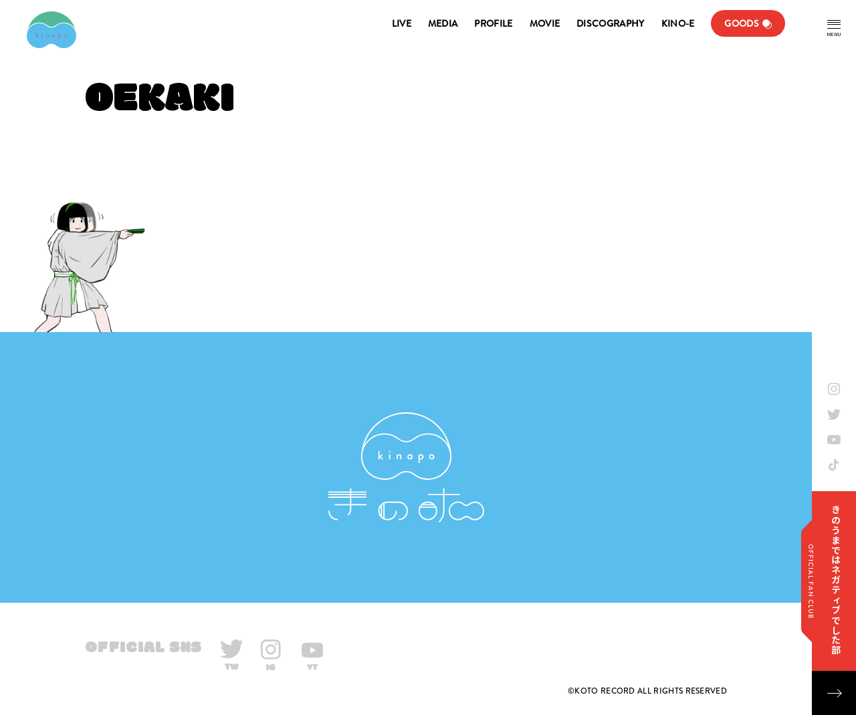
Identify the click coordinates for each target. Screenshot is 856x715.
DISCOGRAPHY (610, 23)
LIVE (401, 23)
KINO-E (678, 23)
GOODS (741, 23)
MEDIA (443, 23)
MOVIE (545, 23)
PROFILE (493, 23)
